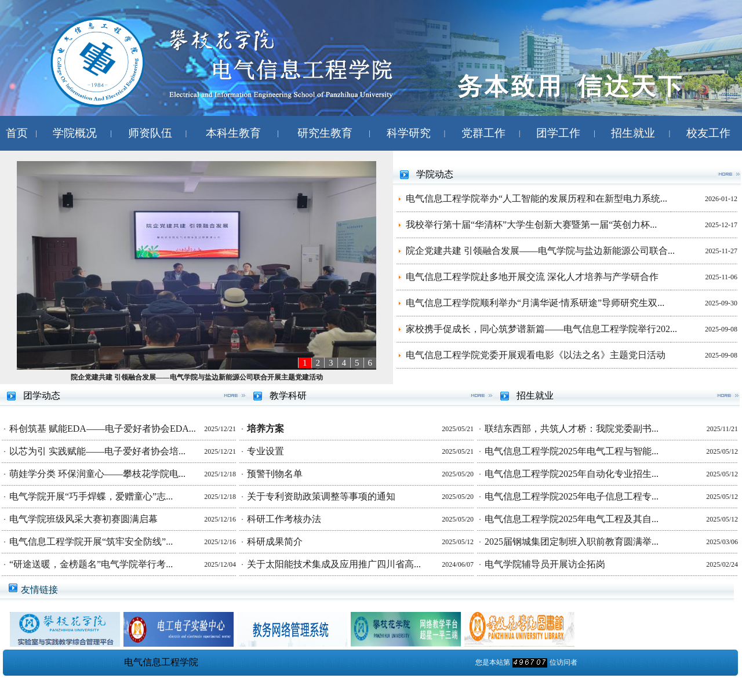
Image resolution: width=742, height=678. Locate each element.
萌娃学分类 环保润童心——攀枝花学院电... (97, 474)
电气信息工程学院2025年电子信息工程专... (572, 496)
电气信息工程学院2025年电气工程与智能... (572, 451)
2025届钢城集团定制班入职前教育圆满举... (572, 541)
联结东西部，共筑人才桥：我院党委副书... (572, 428)
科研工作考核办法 (284, 519)
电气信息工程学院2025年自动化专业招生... (572, 474)
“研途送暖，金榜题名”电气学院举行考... (91, 564)
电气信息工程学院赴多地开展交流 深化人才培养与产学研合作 (532, 277)
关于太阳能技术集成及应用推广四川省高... (334, 564)
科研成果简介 (275, 541)
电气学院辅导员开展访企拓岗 (545, 564)
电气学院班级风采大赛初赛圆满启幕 (83, 519)
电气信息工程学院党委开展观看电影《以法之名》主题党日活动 (535, 355)
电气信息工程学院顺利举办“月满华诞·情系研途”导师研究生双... (535, 303)
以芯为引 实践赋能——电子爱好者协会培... (97, 451)
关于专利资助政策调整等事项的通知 (321, 496)
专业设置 (265, 451)
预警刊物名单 (275, 474)
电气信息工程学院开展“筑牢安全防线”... (91, 541)
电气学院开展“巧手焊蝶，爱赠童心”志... (91, 496)
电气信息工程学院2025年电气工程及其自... (572, 519)
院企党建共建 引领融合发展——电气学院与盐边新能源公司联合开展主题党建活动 (197, 377)
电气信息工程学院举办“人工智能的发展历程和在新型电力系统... (536, 198)
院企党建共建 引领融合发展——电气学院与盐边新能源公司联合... (540, 251)
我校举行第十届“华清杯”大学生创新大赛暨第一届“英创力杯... (531, 224)
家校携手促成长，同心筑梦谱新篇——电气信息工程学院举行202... (541, 329)
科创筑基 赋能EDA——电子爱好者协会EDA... (102, 428)
